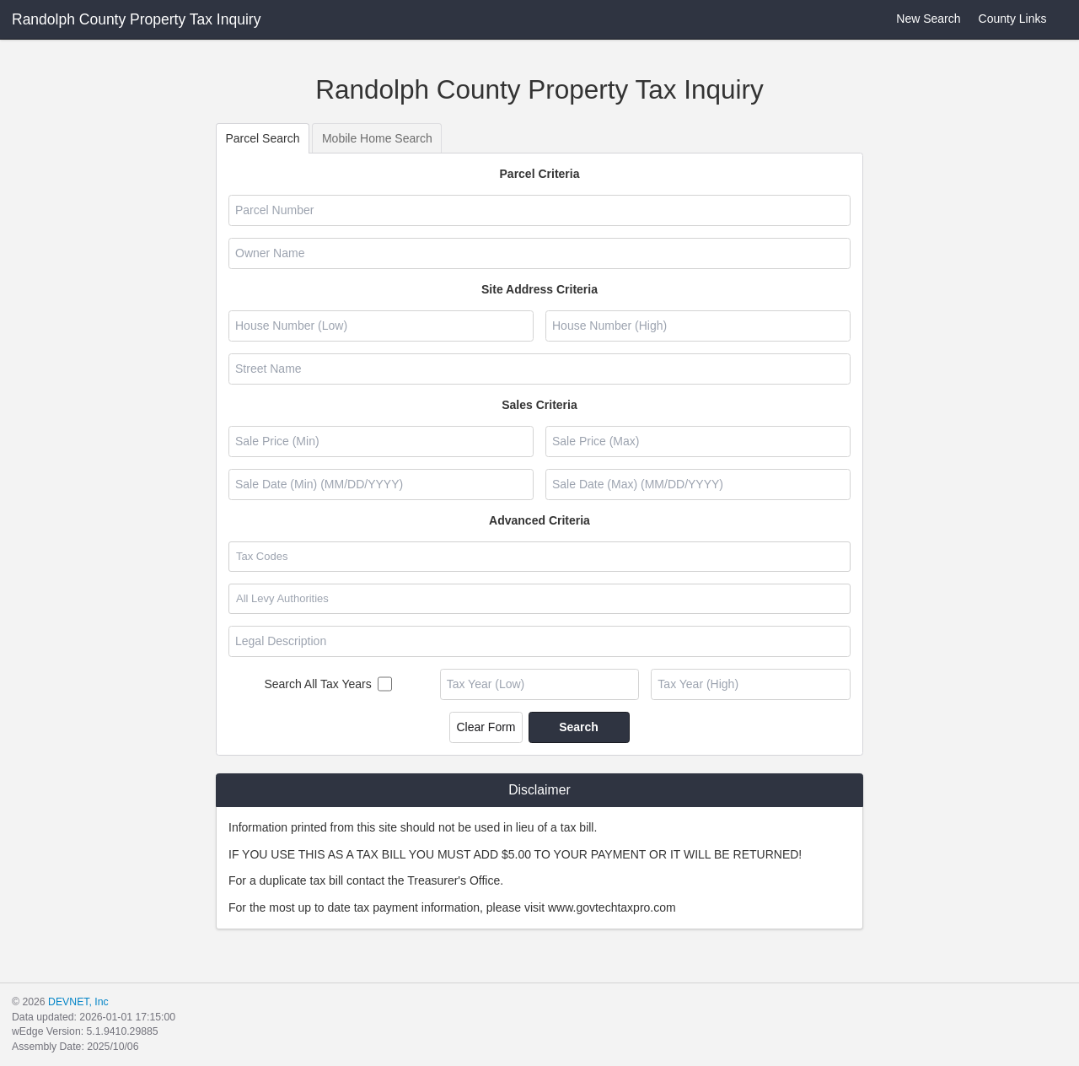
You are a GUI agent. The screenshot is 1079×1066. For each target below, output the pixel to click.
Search (579, 727)
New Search (918, 19)
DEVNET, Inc (78, 1002)
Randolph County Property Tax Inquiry (136, 19)
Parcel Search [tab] (263, 138)
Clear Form (485, 727)
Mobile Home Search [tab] (377, 138)
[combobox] (538, 556)
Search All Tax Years (317, 684)
